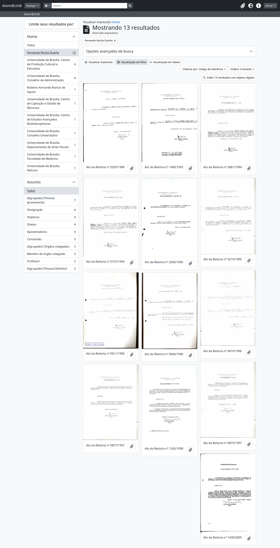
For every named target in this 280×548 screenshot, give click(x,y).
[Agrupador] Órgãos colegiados (51, 247)
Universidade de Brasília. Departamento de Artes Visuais (51, 145)
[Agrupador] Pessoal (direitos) (51, 269)
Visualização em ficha (131, 62)
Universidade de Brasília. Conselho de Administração (51, 78)
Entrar (269, 5)
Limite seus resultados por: (51, 24)
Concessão (51, 240)
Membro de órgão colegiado (51, 255)
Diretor (51, 225)
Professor (51, 262)
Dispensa (51, 218)
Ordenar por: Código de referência (203, 69)
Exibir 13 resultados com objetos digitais (229, 77)
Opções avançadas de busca (109, 51)
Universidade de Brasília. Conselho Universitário (51, 133)
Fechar (115, 22)
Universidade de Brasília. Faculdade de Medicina (51, 156)
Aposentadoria (51, 233)
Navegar (31, 5)
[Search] (89, 5)
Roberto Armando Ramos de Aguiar (51, 90)
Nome (32, 36)
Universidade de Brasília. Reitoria (51, 168)
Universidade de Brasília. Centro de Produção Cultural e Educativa (51, 64)
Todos (31, 45)
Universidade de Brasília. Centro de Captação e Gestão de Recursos (51, 103)
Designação (51, 210)
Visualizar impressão (99, 62)
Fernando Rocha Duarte (51, 53)
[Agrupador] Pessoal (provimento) (51, 200)
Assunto (34, 182)
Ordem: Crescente (241, 69)
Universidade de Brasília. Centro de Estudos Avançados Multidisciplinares (51, 119)
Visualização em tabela (164, 62)
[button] (243, 6)
